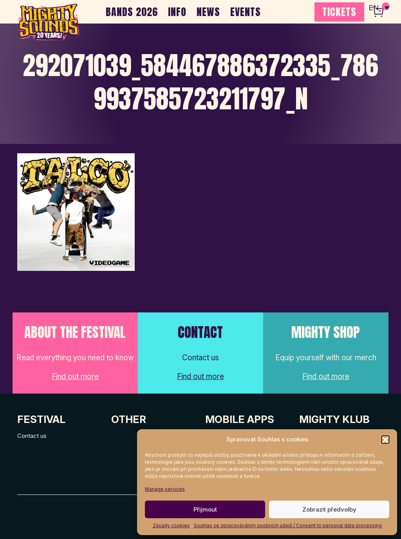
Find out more (75, 376)
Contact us (32, 435)
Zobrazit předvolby (329, 509)
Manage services (165, 489)
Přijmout (205, 509)
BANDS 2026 (132, 12)
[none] (378, 8)
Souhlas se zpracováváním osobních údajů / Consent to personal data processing (288, 525)
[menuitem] (378, 8)
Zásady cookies (171, 525)
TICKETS (339, 12)
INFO (177, 12)
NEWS (208, 12)
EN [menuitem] (373, 8)
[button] (385, 439)
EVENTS (245, 12)
